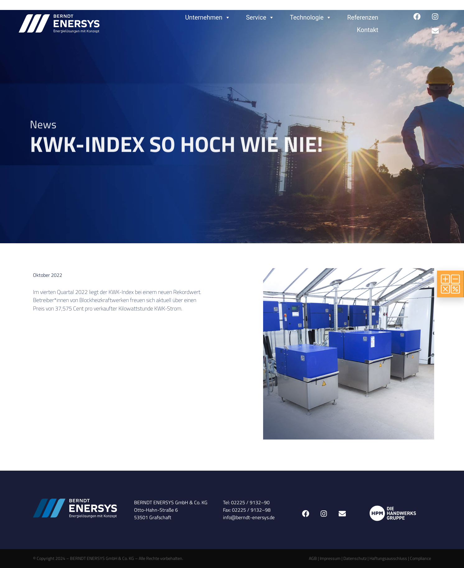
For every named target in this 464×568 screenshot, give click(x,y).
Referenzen (362, 17)
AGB (313, 558)
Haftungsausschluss (388, 558)
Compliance (420, 558)
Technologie (311, 17)
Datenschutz (355, 558)
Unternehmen (207, 17)
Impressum (330, 558)
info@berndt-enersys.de (249, 517)
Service (260, 17)
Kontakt (367, 30)
